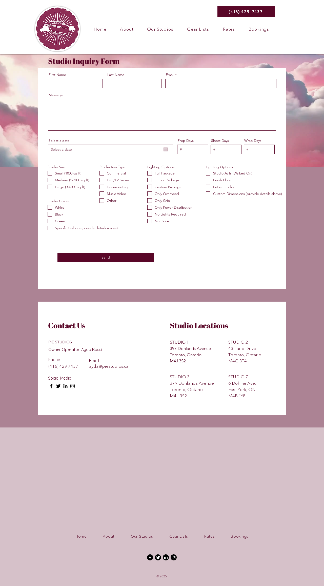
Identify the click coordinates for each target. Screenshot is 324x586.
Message (56, 95)
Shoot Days (220, 140)
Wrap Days (252, 140)
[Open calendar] (166, 149)
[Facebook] (51, 386)
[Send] (105, 257)
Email (170, 74)
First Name (57, 74)
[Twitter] (58, 386)
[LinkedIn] (65, 386)
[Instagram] (72, 386)
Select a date (59, 140)
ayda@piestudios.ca (108, 366)
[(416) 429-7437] (246, 11)
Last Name (115, 74)
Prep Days (186, 140)
